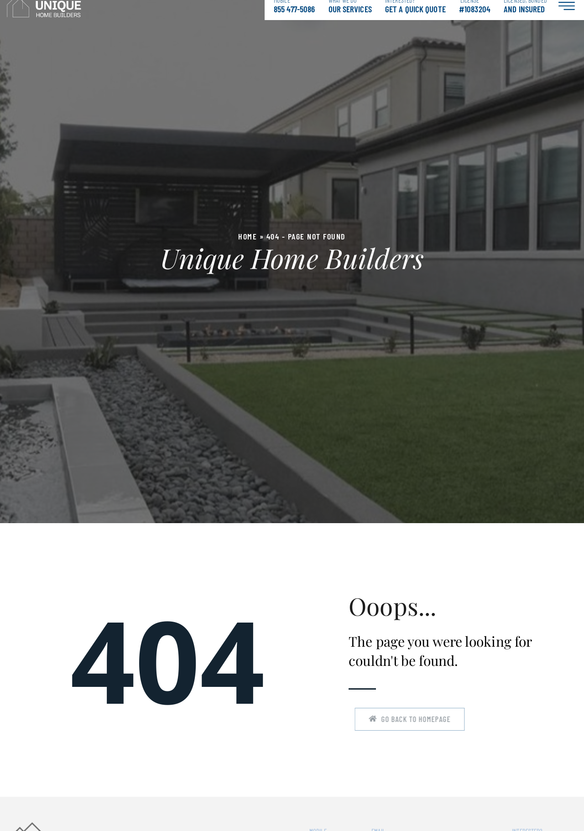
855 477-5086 (294, 15)
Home (247, 246)
